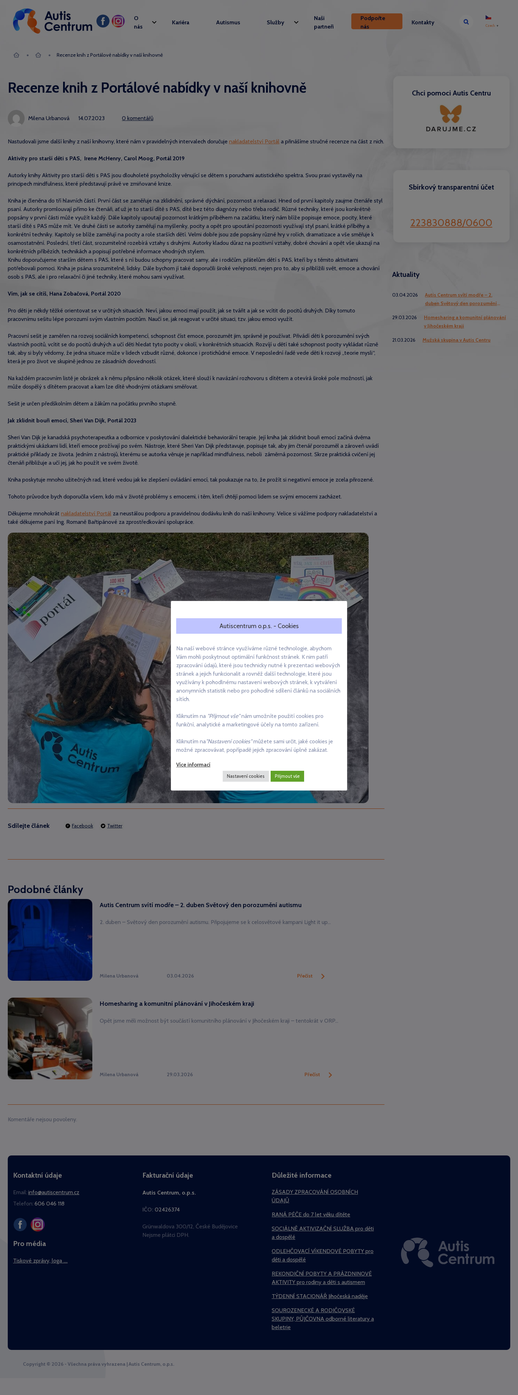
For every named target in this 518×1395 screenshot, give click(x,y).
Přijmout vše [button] (287, 776)
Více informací (193, 765)
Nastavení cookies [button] (246, 776)
